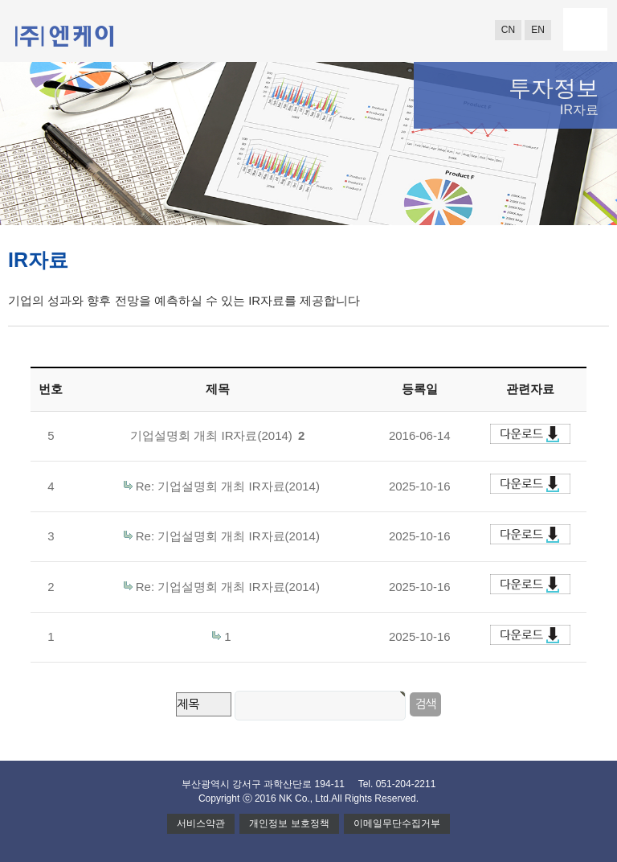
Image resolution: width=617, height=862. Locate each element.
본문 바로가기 (0, 0)
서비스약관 (201, 823)
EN (538, 29)
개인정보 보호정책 (289, 823)
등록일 (420, 389)
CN (508, 29)
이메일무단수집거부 (396, 823)
